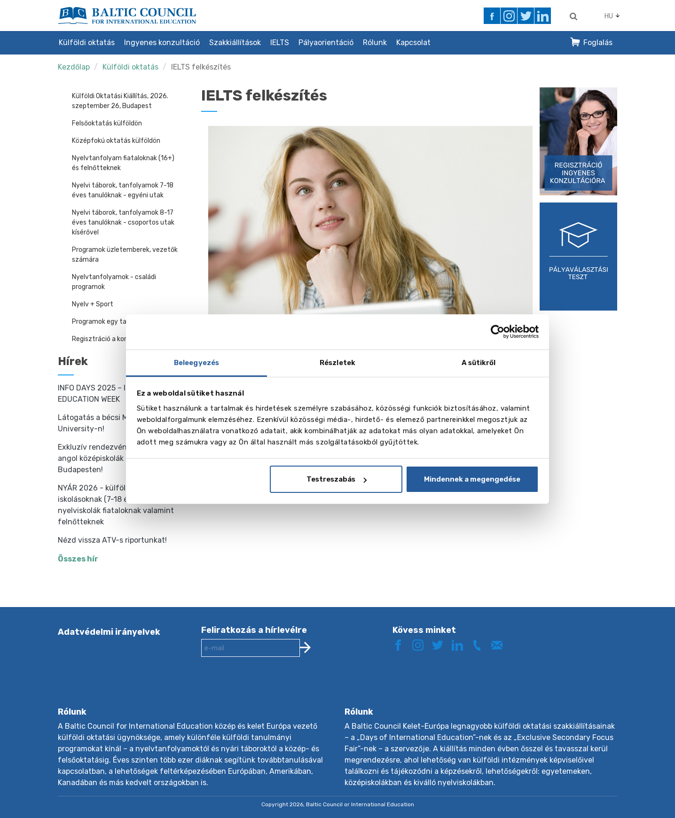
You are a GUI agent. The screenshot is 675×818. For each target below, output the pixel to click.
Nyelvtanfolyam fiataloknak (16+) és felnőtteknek (123, 163)
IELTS (279, 42)
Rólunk (375, 42)
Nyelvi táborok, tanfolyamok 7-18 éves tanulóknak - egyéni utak (122, 190)
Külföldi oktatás (87, 42)
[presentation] (272, 689)
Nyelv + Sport (92, 304)
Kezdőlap (74, 66)
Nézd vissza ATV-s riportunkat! (112, 540)
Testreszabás (336, 479)
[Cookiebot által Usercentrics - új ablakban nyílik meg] (497, 332)
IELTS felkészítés (201, 66)
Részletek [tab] (337, 362)
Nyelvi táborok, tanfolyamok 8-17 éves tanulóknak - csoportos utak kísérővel (123, 222)
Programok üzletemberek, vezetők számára (125, 255)
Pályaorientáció (325, 42)
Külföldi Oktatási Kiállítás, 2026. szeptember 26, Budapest (120, 101)
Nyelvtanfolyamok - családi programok (114, 282)
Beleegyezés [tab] (196, 362)
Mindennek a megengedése (472, 479)
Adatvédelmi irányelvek (109, 632)
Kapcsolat (413, 42)
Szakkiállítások (235, 42)
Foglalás (597, 42)
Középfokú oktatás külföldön (116, 141)
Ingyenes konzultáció (162, 42)
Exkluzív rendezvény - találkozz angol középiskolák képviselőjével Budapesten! (116, 458)
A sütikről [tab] (479, 362)
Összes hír (78, 558)
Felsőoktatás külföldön (107, 123)
